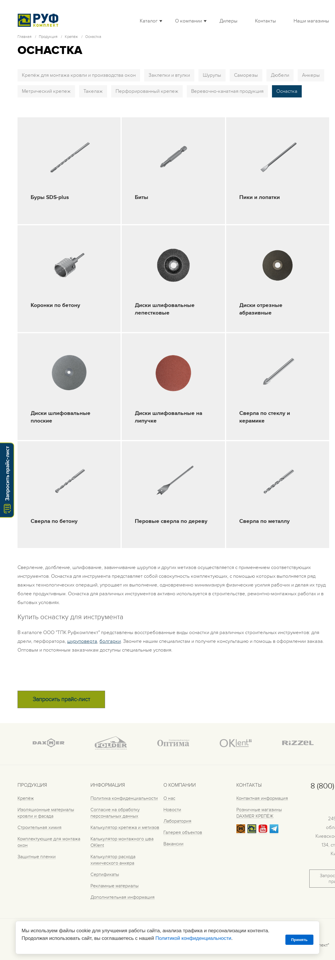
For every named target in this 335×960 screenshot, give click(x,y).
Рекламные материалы (114, 886)
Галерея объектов (182, 832)
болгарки (110, 641)
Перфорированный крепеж (147, 91)
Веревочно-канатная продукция (227, 91)
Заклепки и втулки (169, 75)
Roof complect (39, 20)
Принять (299, 940)
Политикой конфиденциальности (193, 938)
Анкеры (311, 75)
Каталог (149, 21)
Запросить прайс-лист (61, 699)
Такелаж (93, 91)
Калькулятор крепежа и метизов (124, 827)
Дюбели (280, 75)
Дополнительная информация (122, 897)
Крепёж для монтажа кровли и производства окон (79, 75)
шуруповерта (82, 641)
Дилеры (228, 21)
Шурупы (212, 75)
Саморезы (246, 75)
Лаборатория (177, 821)
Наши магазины (311, 21)
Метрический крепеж (46, 91)
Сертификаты (104, 874)
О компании (188, 21)
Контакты (265, 21)
